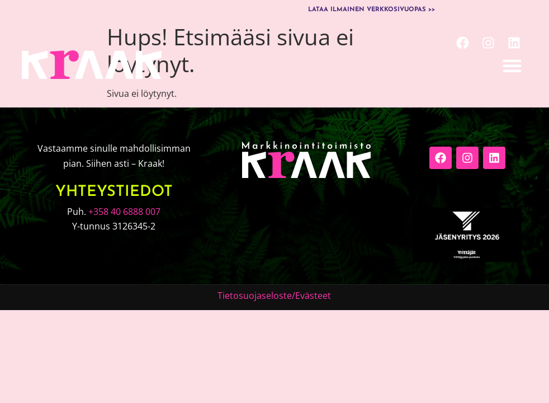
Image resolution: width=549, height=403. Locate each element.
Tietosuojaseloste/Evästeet (274, 295)
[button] (512, 65)
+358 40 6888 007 (124, 211)
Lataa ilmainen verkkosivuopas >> (371, 10)
